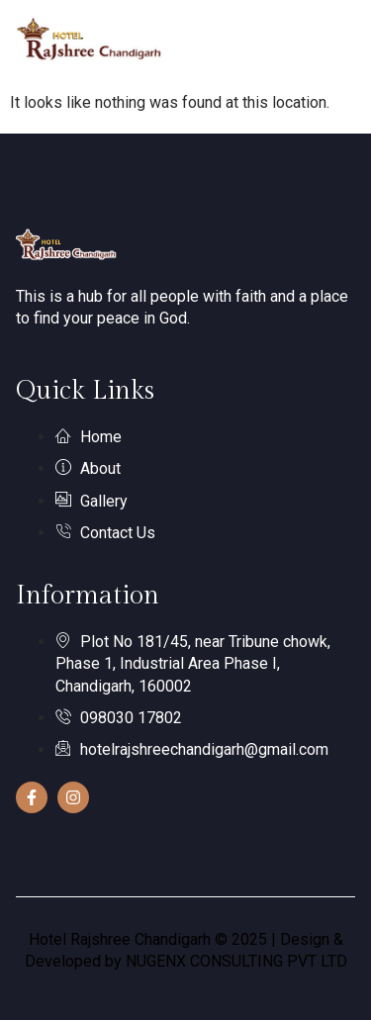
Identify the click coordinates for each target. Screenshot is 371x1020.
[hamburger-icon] (333, 41)
